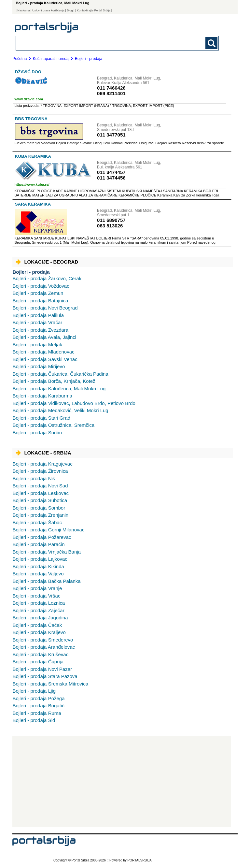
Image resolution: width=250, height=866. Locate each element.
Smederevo (42, 639)
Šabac (37, 522)
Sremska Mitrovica (50, 683)
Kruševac (40, 654)
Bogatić (38, 705)
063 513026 (110, 225)
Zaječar (38, 610)
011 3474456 (111, 177)
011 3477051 (111, 134)
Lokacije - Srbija (43, 452)
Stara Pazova (44, 676)
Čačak (37, 625)
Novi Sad (40, 485)
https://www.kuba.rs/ (31, 184)
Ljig (34, 691)
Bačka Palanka (46, 581)
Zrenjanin (40, 515)
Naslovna (23, 10)
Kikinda (38, 566)
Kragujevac (42, 464)
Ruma (36, 713)
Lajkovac (39, 559)
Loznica (38, 603)
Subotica (39, 500)
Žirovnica (40, 471)
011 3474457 (111, 172)
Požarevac (41, 537)
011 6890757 (111, 220)
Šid (33, 720)
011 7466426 (111, 88)
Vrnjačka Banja (46, 552)
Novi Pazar (42, 669)
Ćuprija (37, 661)
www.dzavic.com (28, 99)
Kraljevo (38, 632)
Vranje (37, 588)
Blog (70, 10)
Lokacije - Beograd (47, 262)
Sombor (38, 508)
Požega (38, 698)
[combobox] (98, 43)
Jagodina (40, 617)
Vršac (36, 596)
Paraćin (38, 544)
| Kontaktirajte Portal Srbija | (93, 10)
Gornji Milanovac (48, 529)
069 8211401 (111, 93)
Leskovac (40, 493)
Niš (33, 478)
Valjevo (37, 573)
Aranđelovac (43, 647)
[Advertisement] (121, 781)
